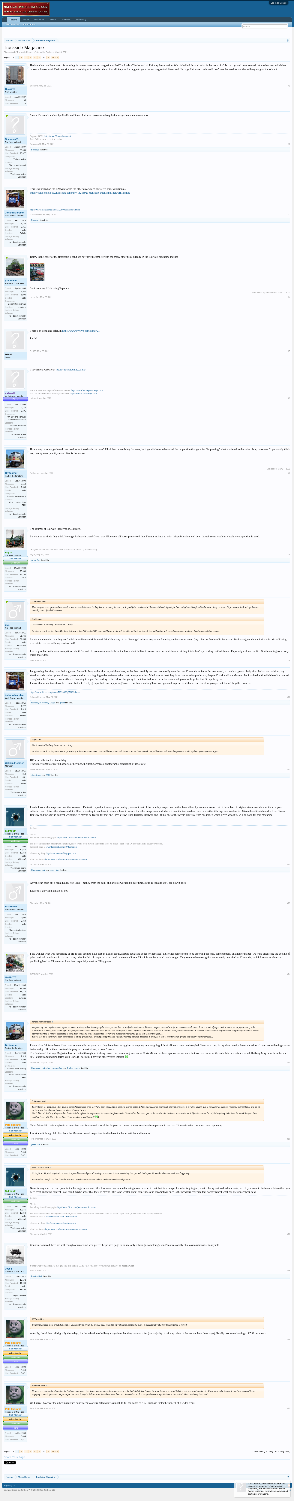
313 (24, 774)
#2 (289, 144)
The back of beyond (17, 165)
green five (10, 280)
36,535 (23, 150)
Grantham (21, 646)
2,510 (23, 484)
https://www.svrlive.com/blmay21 (81, 330)
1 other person (73, 1068)
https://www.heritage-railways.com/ (87, 390)
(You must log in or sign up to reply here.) (271, 1451)
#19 (288, 1339)
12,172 (23, 1280)
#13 (288, 903)
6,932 (23, 292)
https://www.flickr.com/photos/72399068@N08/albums (55, 209)
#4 (289, 297)
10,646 (23, 850)
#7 (289, 473)
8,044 (23, 1152)
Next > (55, 57)
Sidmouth (34, 864)
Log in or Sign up (278, 3)
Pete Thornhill (36, 1139)
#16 (288, 1139)
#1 (289, 86)
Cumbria (22, 998)
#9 (289, 660)
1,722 (23, 224)
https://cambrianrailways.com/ (83, 393)
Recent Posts (29, 24)
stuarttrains (36, 775)
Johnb (49, 1068)
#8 (289, 554)
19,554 (23, 988)
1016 (24, 578)
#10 (288, 697)
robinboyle (36, 703)
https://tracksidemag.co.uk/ (71, 369)
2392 (48, 775)
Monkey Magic (48, 703)
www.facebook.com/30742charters (61, 847)
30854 (8, 1268)
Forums (13, 20)
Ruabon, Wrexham (18, 426)
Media (26, 19)
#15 (288, 1062)
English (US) (9, 1485)
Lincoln (23, 784)
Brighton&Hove (19, 1295)
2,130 (23, 408)
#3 (289, 214)
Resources (39, 19)
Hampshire (21, 307)
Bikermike (11, 906)
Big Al (32, 554)
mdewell (34, 398)
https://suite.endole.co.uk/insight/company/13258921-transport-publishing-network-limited (80, 192)
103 (24, 100)
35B (7, 625)
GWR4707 (10, 977)
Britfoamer (11, 473)
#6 (289, 398)
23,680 (23, 571)
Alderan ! (22, 859)
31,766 (23, 636)
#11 (288, 769)
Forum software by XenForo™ (29, 1490)
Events (53, 19)
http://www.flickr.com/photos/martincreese (76, 837)
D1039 (8, 354)
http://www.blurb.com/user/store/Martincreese (66, 859)
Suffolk (23, 233)
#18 (288, 1271)
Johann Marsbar (14, 212)
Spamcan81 (12, 139)
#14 (288, 974)
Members (66, 19)
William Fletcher (14, 763)
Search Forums (12, 24)
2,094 (23, 918)
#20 (288, 1408)
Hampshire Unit (38, 870)
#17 (288, 1234)
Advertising (81, 19)
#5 (289, 351)
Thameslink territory (17, 930)
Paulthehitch (37, 1276)
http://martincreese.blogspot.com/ (61, 853)
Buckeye (50, 52)
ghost (62, 703)
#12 (288, 864)
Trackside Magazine (26, 52)
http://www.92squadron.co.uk (57, 136)
